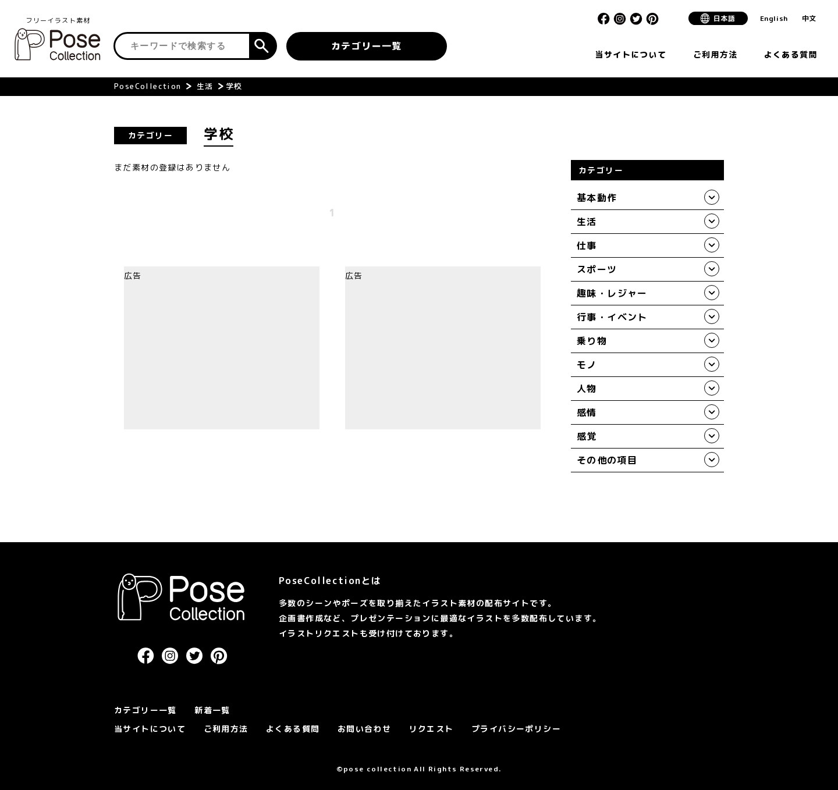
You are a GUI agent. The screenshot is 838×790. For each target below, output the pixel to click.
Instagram (619, 18)
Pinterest (652, 18)
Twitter (636, 18)
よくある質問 (292, 728)
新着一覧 (212, 710)
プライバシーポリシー (516, 728)
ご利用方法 (226, 728)
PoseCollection (148, 86)
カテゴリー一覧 (366, 46)
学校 (234, 86)
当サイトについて (150, 728)
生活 (205, 86)
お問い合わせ (364, 728)
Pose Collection (58, 44)
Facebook (603, 18)
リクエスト (431, 728)
